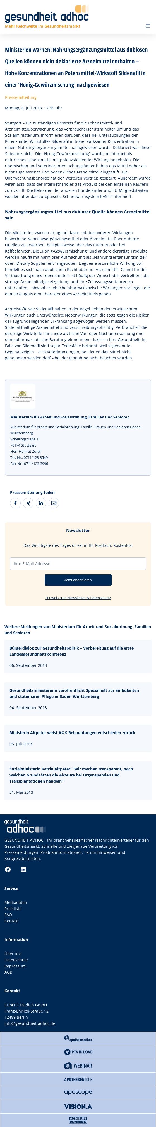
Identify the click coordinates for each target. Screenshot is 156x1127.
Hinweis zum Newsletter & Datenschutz (78, 597)
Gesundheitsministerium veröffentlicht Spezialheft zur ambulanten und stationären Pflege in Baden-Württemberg (74, 693)
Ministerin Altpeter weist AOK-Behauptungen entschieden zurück (72, 732)
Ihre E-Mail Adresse (32, 563)
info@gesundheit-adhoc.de (29, 1023)
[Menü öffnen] (147, 26)
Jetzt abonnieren (78, 580)
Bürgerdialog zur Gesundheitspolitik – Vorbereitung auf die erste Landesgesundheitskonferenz (71, 651)
